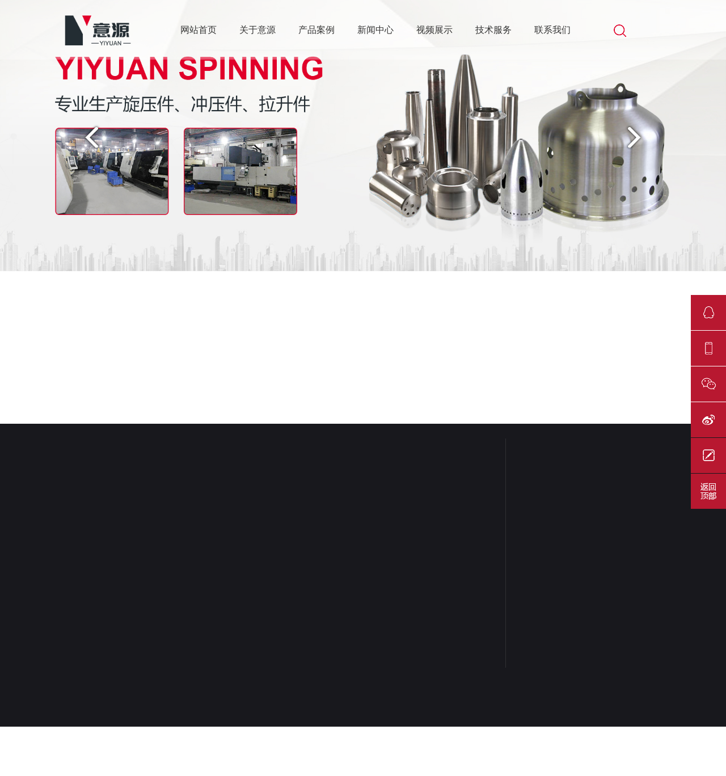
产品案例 (316, 30)
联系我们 (552, 30)
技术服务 (493, 30)
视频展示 (434, 30)
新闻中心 (375, 30)
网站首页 (198, 30)
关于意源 (257, 30)
